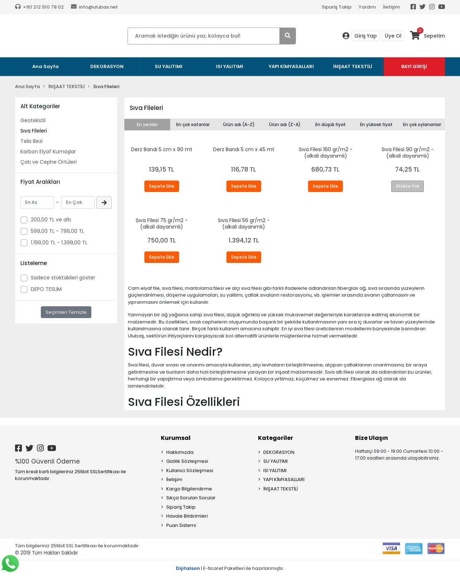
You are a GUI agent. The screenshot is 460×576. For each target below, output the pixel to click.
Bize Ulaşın (371, 438)
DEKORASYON (278, 452)
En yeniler (147, 124)
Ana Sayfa (45, 66)
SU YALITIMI (275, 461)
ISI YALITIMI (275, 470)
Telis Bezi (31, 141)
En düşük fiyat (330, 124)
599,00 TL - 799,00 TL (57, 231)
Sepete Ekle (161, 186)
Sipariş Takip (336, 7)
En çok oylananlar (422, 124)
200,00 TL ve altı (51, 219)
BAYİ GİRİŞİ (414, 66)
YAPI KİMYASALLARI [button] (291, 66)
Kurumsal (176, 438)
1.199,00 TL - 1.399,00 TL (59, 242)
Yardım (367, 7)
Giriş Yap (365, 35)
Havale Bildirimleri (187, 516)
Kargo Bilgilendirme (189, 488)
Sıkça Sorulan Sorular (191, 497)
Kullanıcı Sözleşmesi (189, 470)
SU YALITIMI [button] (168, 66)
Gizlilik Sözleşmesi (187, 461)
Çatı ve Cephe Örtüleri (48, 161)
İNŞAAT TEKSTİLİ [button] (352, 66)
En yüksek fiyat (376, 124)
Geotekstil (32, 120)
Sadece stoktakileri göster (63, 277)
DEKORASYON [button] (107, 66)
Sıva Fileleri (33, 130)
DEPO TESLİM (46, 289)
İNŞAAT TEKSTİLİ (280, 488)
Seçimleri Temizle (66, 312)
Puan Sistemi (181, 525)
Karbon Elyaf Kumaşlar (48, 151)
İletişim (391, 7)
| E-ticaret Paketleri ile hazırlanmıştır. (230, 568)
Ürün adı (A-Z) (239, 124)
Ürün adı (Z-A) (285, 124)
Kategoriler (275, 438)
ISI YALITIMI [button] (229, 66)
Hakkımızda (179, 452)
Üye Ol (393, 35)
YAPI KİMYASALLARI (284, 479)
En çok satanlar (193, 124)
